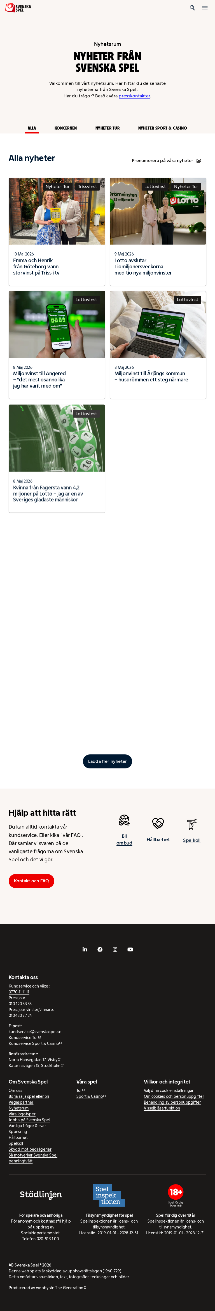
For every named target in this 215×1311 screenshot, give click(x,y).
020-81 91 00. (48, 1238)
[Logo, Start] (18, 8)
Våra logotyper (22, 1114)
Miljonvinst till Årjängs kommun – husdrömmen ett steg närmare (151, 382)
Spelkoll (16, 1143)
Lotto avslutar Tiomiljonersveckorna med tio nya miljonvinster (143, 266)
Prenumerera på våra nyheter (166, 160)
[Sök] (193, 8)
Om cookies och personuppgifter (174, 1096)
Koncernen (66, 128)
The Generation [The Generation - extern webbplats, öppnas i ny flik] (69, 1287)
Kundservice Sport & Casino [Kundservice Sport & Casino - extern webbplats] (34, 1043)
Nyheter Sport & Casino (162, 128)
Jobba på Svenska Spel (29, 1119)
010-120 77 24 (20, 1015)
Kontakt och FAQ (31, 880)
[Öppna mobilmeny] (205, 8)
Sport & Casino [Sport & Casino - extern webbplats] (89, 1096)
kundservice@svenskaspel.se (35, 1031)
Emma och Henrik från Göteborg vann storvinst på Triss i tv (36, 266)
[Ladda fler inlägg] (107, 761)
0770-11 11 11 (19, 992)
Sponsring (18, 1131)
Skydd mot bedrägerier (30, 1149)
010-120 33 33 (20, 1003)
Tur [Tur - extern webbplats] (79, 1090)
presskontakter (134, 95)
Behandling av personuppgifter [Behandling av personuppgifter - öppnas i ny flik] (172, 1102)
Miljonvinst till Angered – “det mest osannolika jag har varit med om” (39, 383)
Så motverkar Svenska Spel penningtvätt (33, 1158)
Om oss (15, 1090)
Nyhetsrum (19, 1108)
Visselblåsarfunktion (162, 1108)
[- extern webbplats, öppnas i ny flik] (85, 949)
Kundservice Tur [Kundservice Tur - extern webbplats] (23, 1037)
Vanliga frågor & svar (27, 1125)
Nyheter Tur (107, 128)
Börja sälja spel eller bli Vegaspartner (29, 1099)
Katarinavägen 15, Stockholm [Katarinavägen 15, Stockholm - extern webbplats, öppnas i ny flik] (34, 1065)
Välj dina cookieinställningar (169, 1090)
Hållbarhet (158, 845)
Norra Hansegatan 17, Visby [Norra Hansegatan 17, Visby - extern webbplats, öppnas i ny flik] (33, 1059)
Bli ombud (124, 842)
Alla (32, 128)
